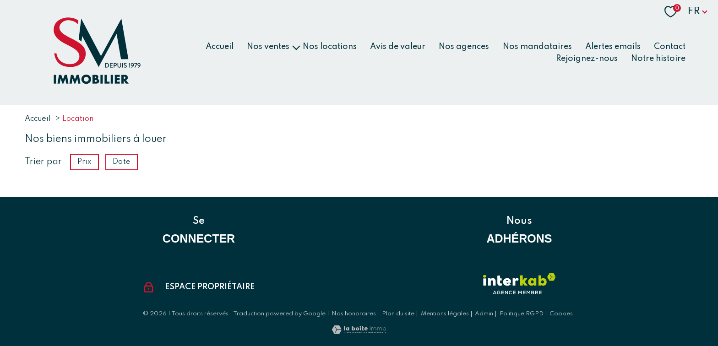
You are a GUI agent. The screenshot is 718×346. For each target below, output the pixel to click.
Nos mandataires (537, 47)
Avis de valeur (397, 47)
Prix (84, 162)
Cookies (561, 314)
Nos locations (330, 47)
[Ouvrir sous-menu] (295, 47)
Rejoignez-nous (587, 58)
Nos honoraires (354, 314)
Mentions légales (445, 314)
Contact (669, 47)
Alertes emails (613, 47)
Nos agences (464, 47)
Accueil (220, 47)
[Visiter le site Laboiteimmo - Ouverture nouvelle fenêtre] (359, 331)
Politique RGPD (522, 314)
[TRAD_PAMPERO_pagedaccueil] (95, 82)
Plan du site (398, 314)
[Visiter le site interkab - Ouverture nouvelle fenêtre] (519, 283)
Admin (484, 314)
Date (122, 162)
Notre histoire (658, 58)
